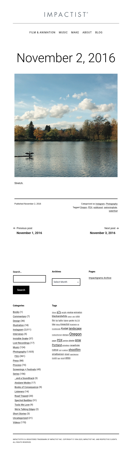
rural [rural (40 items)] (60, 350)
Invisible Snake (20, 338)
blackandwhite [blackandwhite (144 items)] (59, 316)
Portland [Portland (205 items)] (57, 345)
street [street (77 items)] (67, 354)
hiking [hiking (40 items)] (58, 324)
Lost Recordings (21, 343)
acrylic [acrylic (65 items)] (64, 312)
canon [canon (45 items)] (70, 316)
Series (16, 373)
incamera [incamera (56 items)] (73, 324)
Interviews (18, 334)
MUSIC (63, 32)
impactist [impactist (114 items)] (64, 324)
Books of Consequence (26, 387)
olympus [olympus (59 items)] (65, 335)
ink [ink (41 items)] (78, 324)
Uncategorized (20, 418)
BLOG (99, 32)
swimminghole (110, 207)
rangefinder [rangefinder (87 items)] (75, 345)
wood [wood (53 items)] (63, 358)
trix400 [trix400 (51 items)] (54, 358)
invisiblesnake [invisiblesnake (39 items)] (56, 329)
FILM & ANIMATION (42, 32)
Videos (16, 422)
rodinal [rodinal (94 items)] (55, 350)
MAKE (75, 32)
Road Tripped (21, 396)
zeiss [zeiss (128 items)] (67, 358)
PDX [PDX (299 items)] (60, 340)
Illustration (18, 325)
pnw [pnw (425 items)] (78, 340)
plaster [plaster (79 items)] (72, 340)
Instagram (100, 204)
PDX (90, 207)
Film (17, 356)
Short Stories (19, 413)
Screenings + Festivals (24, 369)
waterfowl (113, 211)
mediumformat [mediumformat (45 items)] (57, 335)
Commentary (19, 316)
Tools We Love (22, 404)
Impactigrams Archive (100, 278)
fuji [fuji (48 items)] (57, 320)
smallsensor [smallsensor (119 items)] (58, 354)
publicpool (98, 207)
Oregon (83, 207)
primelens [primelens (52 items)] (65, 345)
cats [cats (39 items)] (73, 316)
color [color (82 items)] (78, 316)
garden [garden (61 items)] (71, 320)
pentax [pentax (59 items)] (65, 341)
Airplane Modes (23, 382)
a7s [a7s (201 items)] (59, 312)
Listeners (19, 391)
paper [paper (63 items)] (54, 340)
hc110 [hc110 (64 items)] (77, 320)
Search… (17, 271)
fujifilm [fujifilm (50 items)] (60, 320)
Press (16, 360)
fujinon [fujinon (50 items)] (66, 320)
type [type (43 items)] (58, 358)
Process (17, 365)
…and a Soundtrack (24, 378)
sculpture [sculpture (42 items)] (65, 350)
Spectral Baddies (23, 400)
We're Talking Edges (25, 409)
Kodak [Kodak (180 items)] (64, 328)
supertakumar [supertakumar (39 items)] (74, 354)
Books (16, 312)
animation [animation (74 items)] (78, 312)
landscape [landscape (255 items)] (75, 328)
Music (16, 347)
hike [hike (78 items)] (53, 324)
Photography (112, 204)
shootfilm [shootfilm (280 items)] (75, 349)
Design (16, 320)
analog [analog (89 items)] (70, 312)
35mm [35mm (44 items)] (54, 312)
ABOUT (87, 32)
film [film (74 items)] (53, 320)
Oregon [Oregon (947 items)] (75, 334)
